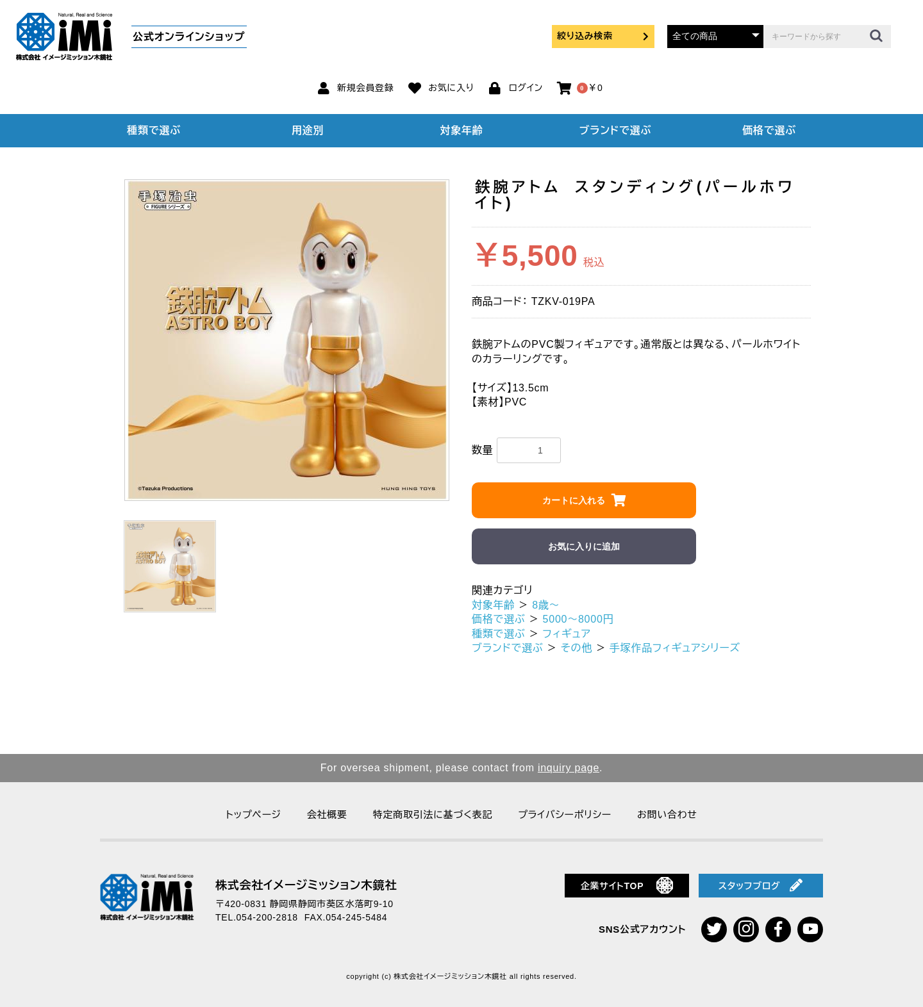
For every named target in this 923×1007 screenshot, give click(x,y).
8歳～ (546, 605)
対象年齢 (461, 130)
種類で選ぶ (154, 130)
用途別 (308, 130)
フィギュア (567, 633)
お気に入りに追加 (584, 546)
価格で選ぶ (769, 130)
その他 (576, 648)
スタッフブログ (761, 885)
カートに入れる (573, 500)
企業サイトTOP (627, 885)
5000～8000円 (578, 619)
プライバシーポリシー (564, 814)
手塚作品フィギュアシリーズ (675, 648)
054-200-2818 (267, 917)
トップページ (253, 814)
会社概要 (327, 814)
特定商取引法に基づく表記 (432, 814)
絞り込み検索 (603, 36)
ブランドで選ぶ (615, 130)
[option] (287, 340)
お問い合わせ (667, 814)
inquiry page (568, 767)
